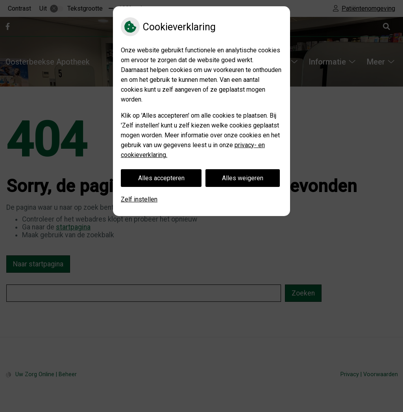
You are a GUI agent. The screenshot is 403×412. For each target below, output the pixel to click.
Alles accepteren (161, 178)
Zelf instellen (139, 199)
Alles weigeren (242, 178)
